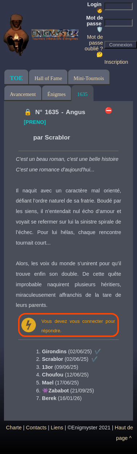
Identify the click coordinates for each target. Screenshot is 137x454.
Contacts (36, 427)
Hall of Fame (48, 78)
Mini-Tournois (89, 78)
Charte (14, 427)
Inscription (116, 62)
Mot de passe (94, 23)
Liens (57, 427)
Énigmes (56, 94)
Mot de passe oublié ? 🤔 (94, 45)
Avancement (23, 94)
